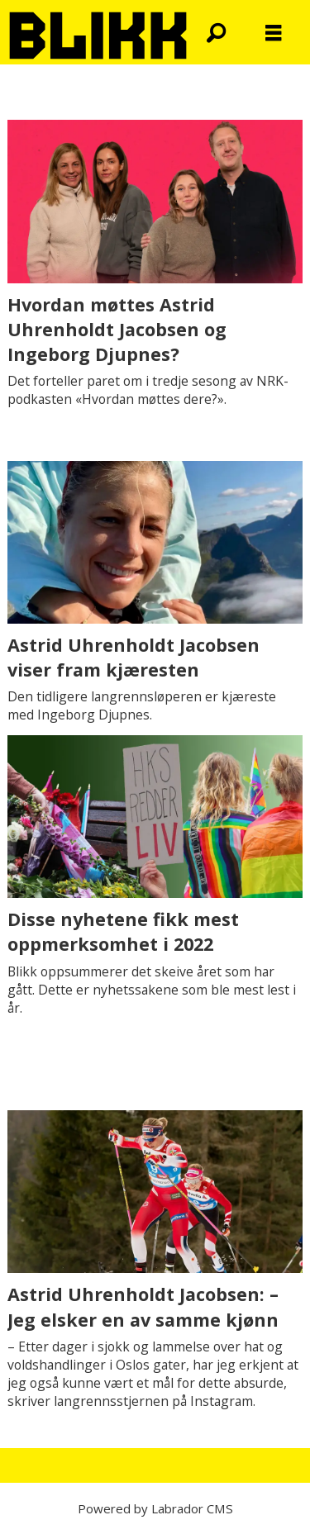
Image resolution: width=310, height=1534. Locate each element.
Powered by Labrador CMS (155, 1508)
